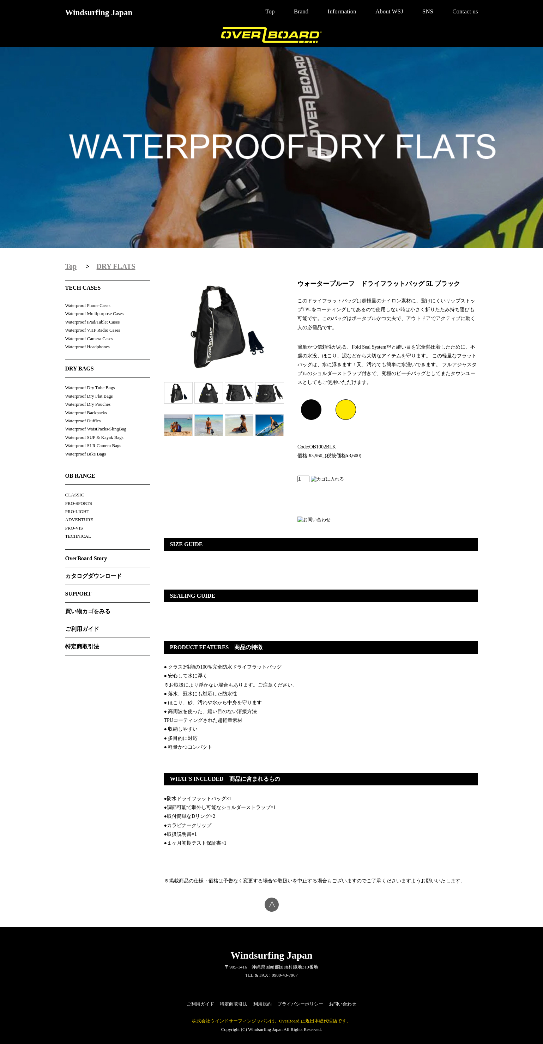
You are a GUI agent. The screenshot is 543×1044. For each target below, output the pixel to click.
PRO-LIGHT (77, 511)
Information (342, 11)
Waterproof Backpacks (86, 412)
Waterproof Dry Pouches (88, 404)
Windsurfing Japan (99, 12)
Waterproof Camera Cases (89, 338)
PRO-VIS (74, 528)
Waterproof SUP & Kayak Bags (94, 437)
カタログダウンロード (93, 576)
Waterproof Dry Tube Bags (90, 387)
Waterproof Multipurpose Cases (94, 313)
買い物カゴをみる (87, 611)
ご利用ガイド (82, 629)
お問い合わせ (342, 1004)
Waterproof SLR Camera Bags (93, 445)
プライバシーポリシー (300, 1004)
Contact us (465, 11)
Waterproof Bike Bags (85, 454)
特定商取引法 (82, 647)
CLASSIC (74, 494)
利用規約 (262, 1004)
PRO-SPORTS (78, 503)
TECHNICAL (78, 536)
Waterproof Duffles (83, 420)
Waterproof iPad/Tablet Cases (92, 322)
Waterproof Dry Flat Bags (89, 396)
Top (269, 11)
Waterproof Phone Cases (87, 305)
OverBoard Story (86, 558)
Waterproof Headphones (87, 346)
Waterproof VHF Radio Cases (92, 330)
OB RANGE (80, 476)
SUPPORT (78, 594)
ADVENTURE (79, 519)
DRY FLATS (116, 266)
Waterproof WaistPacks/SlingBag (96, 429)
